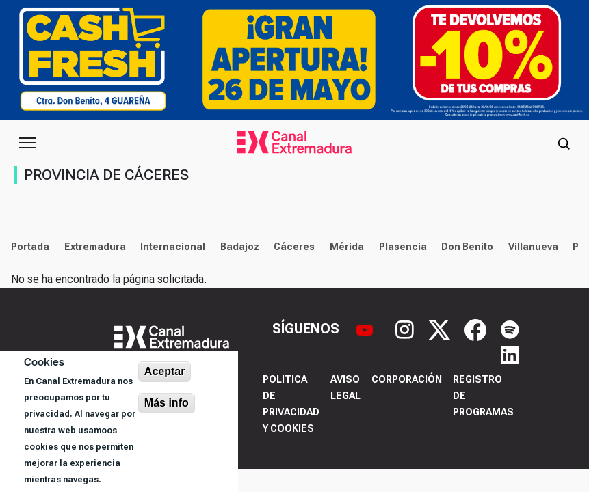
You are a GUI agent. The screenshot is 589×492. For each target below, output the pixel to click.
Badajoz (239, 246)
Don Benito (467, 246)
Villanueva (533, 246)
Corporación (406, 379)
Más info (166, 403)
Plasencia (403, 246)
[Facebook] (477, 328)
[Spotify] (510, 328)
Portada (30, 246)
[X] (441, 328)
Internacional (172, 246)
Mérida (347, 246)
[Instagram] (406, 328)
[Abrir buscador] (563, 142)
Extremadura (95, 246)
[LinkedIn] (510, 353)
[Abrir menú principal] (27, 143)
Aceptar (164, 371)
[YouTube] (366, 328)
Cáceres (294, 246)
